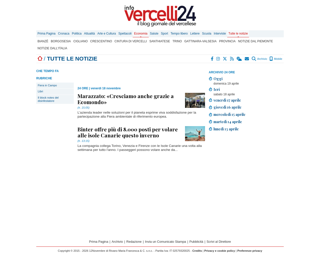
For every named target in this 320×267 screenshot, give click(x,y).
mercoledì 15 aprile (230, 114)
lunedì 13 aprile (226, 128)
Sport (164, 33)
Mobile (276, 58)
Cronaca (63, 33)
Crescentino (101, 41)
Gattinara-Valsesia (200, 41)
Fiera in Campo (47, 85)
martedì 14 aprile (228, 121)
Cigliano (80, 41)
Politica (77, 33)
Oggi (218, 78)
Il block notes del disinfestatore (48, 99)
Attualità (89, 33)
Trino (177, 41)
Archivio (259, 58)
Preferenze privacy (249, 250)
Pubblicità (196, 241)
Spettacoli (125, 33)
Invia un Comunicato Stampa (165, 241)
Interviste (220, 33)
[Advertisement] (246, 170)
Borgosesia (61, 41)
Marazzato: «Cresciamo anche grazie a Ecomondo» (126, 98)
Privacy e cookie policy (219, 250)
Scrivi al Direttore (218, 241)
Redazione (134, 241)
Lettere (195, 33)
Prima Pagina (47, 33)
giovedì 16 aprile (228, 107)
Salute (154, 33)
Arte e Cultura (106, 33)
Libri (40, 91)
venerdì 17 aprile (227, 100)
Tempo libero (179, 33)
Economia (140, 33)
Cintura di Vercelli (130, 41)
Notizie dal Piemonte (255, 41)
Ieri (217, 89)
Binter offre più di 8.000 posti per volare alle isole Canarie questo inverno (128, 132)
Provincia (227, 41)
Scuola (206, 33)
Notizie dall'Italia (52, 48)
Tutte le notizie (238, 33)
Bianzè (43, 41)
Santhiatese (159, 41)
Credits (197, 250)
